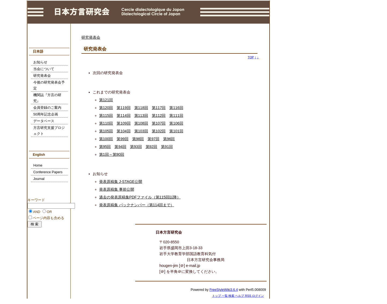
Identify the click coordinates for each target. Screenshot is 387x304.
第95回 (105, 146)
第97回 (153, 139)
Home (37, 165)
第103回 (141, 131)
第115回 (106, 115)
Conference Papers (48, 172)
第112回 (159, 115)
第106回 (176, 123)
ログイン (258, 295)
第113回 (141, 115)
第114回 (123, 115)
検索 (231, 295)
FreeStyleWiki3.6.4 (223, 290)
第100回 (106, 139)
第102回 (159, 131)
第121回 (106, 100)
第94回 (120, 146)
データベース (43, 121)
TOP (251, 57)
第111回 (176, 115)
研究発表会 (90, 37)
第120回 (106, 108)
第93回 (136, 146)
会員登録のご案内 (47, 108)
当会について (43, 69)
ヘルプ (240, 295)
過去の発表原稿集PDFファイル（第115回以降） (140, 197)
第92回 (151, 146)
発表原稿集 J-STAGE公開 (120, 181)
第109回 (123, 123)
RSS (248, 295)
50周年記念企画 (45, 114)
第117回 (159, 108)
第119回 (123, 108)
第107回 (159, 123)
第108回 (141, 123)
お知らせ (40, 62)
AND (36, 212)
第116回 (176, 108)
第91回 (167, 146)
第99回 (122, 139)
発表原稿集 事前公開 (116, 189)
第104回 (123, 131)
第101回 (176, 131)
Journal (38, 179)
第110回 (106, 123)
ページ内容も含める (48, 218)
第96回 (169, 139)
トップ (217, 295)
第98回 (138, 139)
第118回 (141, 108)
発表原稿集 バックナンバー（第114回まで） (136, 205)
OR (49, 212)
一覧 (225, 295)
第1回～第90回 (111, 154)
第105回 (106, 131)
